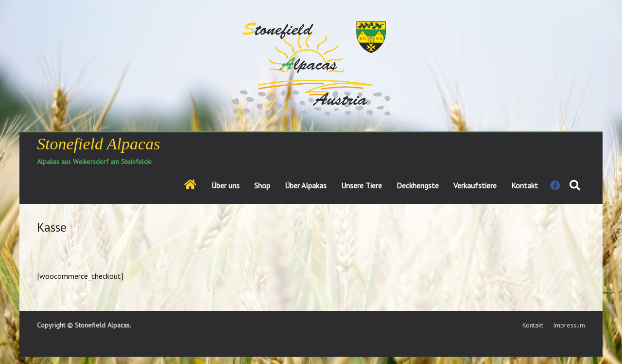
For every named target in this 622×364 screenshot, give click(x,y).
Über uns (225, 185)
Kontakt (524, 185)
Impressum (569, 325)
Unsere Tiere (361, 185)
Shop (262, 185)
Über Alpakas (306, 185)
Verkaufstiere (475, 185)
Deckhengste (418, 185)
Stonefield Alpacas (98, 144)
